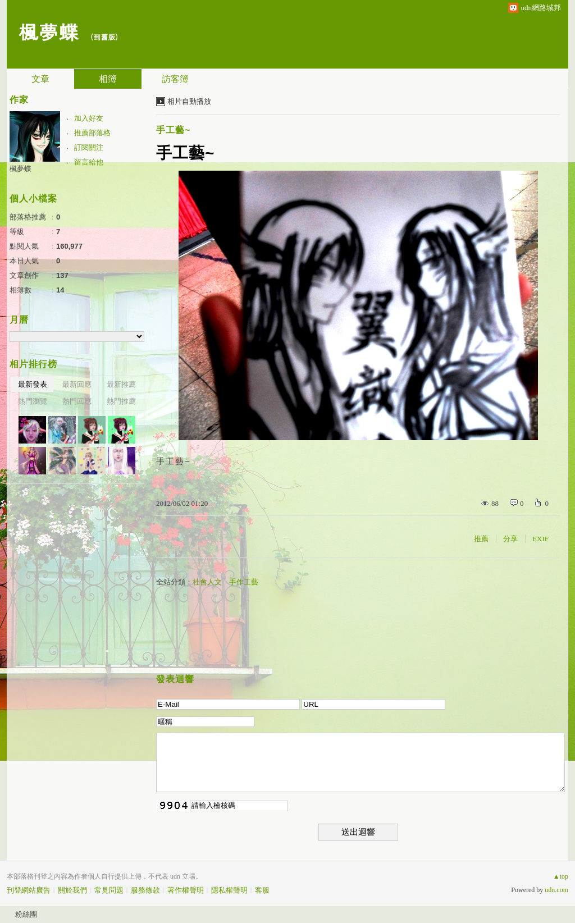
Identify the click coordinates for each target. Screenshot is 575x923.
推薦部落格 (92, 133)
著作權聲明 (185, 890)
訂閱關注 (88, 147)
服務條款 (145, 890)
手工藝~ (173, 130)
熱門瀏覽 (32, 401)
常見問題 (109, 890)
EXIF (540, 538)
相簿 (108, 79)
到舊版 (104, 36)
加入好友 (88, 118)
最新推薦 (121, 384)
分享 (510, 538)
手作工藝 (243, 582)
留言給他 (88, 162)
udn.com (556, 890)
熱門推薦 (121, 401)
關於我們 (72, 890)
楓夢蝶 (48, 31)
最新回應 (77, 384)
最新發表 (32, 384)
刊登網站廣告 (29, 890)
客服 (262, 890)
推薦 (481, 538)
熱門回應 (77, 401)
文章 (40, 79)
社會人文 (207, 582)
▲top (560, 876)
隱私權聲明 (229, 890)
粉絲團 (26, 914)
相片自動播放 (189, 101)
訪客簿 (175, 79)
